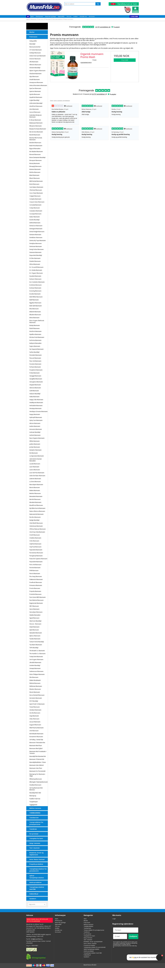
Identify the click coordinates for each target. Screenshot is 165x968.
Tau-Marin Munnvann (35, 645)
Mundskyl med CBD (35, 793)
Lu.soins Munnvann (35, 481)
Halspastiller (33, 41)
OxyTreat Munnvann (35, 547)
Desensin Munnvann (35, 252)
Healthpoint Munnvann (36, 402)
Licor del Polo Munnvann (36, 473)
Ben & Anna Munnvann (36, 132)
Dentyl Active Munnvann (36, 249)
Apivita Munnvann (34, 94)
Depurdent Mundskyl (35, 255)
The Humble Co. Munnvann (37, 653)
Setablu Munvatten (34, 615)
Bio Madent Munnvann (36, 151)
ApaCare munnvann (35, 88)
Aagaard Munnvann (35, 725)
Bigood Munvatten (34, 148)
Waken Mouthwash (35, 680)
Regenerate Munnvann (36, 603)
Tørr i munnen (34, 848)
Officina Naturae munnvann (37, 529)
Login (114, 919)
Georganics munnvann (36, 382)
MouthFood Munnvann (36, 505)
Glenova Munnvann (35, 388)
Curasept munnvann (35, 214)
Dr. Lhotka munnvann (35, 270)
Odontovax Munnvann (36, 526)
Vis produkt (124, 60)
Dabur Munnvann (34, 217)
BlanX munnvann (34, 175)
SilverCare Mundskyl (35, 621)
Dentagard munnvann (35, 229)
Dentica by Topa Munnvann (37, 240)
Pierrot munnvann (34, 573)
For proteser (33, 834)
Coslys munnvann (34, 208)
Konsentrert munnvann (36, 737)
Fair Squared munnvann (36, 349)
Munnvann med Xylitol (35, 748)
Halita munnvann (34, 397)
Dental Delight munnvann (36, 231)
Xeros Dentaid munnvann (36, 695)
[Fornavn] (125, 930)
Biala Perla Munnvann (35, 145)
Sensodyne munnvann (35, 612)
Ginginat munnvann (35, 385)
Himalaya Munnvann (35, 408)
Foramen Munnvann (35, 364)
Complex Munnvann (35, 199)
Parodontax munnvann (36, 553)
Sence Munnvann (34, 609)
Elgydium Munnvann (35, 303)
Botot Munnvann (34, 184)
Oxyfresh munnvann (35, 544)
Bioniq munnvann (34, 163)
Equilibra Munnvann (35, 334)
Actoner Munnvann (35, 59)
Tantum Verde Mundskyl (36, 642)
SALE (31, 26)
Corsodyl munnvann (35, 205)
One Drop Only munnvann (37, 532)
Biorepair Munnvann (35, 160)
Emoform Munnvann (35, 331)
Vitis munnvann (33, 677)
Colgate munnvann (35, 196)
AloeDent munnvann (35, 73)
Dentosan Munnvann (35, 246)
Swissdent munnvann (35, 633)
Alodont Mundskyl (34, 68)
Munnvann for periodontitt (37, 771)
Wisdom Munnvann (35, 689)
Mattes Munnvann (34, 490)
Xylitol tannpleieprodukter (36, 877)
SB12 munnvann (34, 606)
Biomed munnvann (35, 154)
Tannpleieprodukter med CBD (36, 888)
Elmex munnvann (34, 318)
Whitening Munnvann (35, 779)
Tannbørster (34, 818)
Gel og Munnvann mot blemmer (36, 789)
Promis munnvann (34, 588)
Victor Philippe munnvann (37, 674)
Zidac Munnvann (34, 719)
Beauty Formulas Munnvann (37, 129)
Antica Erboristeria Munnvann (38, 85)
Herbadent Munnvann (35, 405)
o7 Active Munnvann (35, 50)
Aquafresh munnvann (35, 97)
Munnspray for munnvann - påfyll (37, 775)
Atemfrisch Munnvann (35, 106)
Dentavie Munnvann (35, 234)
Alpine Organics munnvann (37, 70)
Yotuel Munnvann (34, 707)
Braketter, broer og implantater (36, 854)
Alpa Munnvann (34, 76)
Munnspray (32, 796)
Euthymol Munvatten (35, 343)
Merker (32, 32)
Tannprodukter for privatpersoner (36, 823)
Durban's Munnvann (35, 279)
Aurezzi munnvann (34, 112)
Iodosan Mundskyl (34, 432)
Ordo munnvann (34, 541)
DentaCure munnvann (35, 226)
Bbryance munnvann (35, 126)
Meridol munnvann (35, 499)
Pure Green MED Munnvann (37, 597)
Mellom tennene (35, 808)
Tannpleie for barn (36, 838)
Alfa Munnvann (33, 62)
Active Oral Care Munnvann (37, 56)
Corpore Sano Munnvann (36, 202)
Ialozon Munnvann (34, 423)
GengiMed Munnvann (35, 379)
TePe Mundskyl (33, 648)
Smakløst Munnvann (35, 785)
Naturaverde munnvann (36, 514)
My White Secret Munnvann (37, 508)
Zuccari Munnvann (34, 722)
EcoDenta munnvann (35, 285)
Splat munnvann (34, 630)
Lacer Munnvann (34, 467)
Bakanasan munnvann (35, 123)
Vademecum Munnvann (36, 671)
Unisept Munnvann (35, 668)
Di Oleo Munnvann (34, 258)
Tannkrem (33, 829)
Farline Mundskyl (34, 352)
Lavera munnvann (34, 470)
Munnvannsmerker (35, 47)
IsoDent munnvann (35, 435)
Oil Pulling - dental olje (36, 739)
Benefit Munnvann (34, 135)
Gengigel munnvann (35, 376)
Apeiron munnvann (35, 91)
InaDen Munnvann (34, 426)
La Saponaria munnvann (36, 456)
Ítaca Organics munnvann (36, 438)
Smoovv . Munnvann (35, 624)
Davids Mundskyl (34, 220)
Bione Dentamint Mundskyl (37, 157)
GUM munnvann (34, 391)
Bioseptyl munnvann (35, 166)
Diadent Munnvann (35, 261)
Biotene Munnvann (35, 169)
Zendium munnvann (35, 710)
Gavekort (32, 899)
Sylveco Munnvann (34, 636)
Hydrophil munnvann (35, 417)
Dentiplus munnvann (35, 243)
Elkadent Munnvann (35, 315)
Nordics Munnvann (35, 517)
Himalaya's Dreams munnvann (38, 411)
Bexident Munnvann (35, 143)
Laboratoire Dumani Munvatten (35, 460)
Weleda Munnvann (34, 683)
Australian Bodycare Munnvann (35, 116)
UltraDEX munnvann (35, 662)
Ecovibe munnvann (35, 294)
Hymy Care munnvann (35, 420)
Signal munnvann (34, 618)
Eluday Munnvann (34, 325)
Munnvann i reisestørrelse (37, 742)
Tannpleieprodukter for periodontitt (38, 870)
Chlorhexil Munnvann (35, 190)
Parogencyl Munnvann (36, 556)
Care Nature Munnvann (36, 187)
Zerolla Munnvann (34, 713)
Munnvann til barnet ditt (36, 759)
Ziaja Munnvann (34, 716)
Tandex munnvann (34, 639)
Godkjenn (133, 936)
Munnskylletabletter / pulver (37, 762)
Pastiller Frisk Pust (34, 799)
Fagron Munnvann (34, 346)
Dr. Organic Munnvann (36, 273)
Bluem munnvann (34, 178)
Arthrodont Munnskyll (35, 103)
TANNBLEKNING (34, 813)
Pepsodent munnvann (35, 562)
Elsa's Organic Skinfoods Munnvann (36, 321)
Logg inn (134, 16)
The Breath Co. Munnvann (37, 651)
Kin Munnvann (33, 453)
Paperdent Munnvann (35, 550)
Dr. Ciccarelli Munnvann (36, 267)
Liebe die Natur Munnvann (37, 476)
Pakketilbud (33, 894)
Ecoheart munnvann (35, 288)
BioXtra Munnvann (34, 172)
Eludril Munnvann (34, 328)
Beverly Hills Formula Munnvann (35, 139)
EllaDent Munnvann (35, 312)
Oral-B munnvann (34, 535)
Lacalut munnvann (34, 464)
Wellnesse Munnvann (35, 686)
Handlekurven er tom (124, 4)
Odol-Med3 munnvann (36, 523)
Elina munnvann (34, 309)
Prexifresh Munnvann (35, 582)
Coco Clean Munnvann (36, 193)
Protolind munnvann (35, 594)
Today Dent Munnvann (36, 656)
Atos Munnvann (34, 109)
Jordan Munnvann (34, 447)
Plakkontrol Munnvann (36, 579)
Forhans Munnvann (35, 367)
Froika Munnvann (34, 373)
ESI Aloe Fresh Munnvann (36, 337)
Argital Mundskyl (34, 100)
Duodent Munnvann (35, 276)
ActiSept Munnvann (35, 53)
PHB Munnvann (33, 570)
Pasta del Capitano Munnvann (38, 559)
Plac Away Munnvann (35, 576)
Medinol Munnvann (35, 493)
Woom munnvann (34, 692)
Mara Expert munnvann (36, 484)
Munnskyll (32, 44)
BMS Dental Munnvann (36, 181)
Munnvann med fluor (35, 745)
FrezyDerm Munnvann (35, 370)
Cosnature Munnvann (35, 211)
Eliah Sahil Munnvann (35, 306)
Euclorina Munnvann (35, 340)
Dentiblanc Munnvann (35, 237)
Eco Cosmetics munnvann (37, 282)
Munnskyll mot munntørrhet (37, 756)
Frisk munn (33, 37)
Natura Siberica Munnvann (37, 511)
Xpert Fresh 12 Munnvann (37, 704)
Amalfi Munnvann (34, 79)
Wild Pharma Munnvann (36, 728)
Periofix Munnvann (34, 567)
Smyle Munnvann (34, 627)
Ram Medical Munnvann (36, 600)
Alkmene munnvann (35, 65)
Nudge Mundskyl (34, 520)
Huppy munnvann (34, 414)
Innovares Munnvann (35, 429)
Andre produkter (35, 882)
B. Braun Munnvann (35, 120)
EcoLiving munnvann (35, 291)
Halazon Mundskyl (34, 394)
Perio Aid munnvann (35, 565)
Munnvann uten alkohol (36, 765)
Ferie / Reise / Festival (36, 859)
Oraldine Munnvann (35, 538)
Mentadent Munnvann (35, 496)
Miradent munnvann (35, 502)
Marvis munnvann (34, 487)
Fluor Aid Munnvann (35, 361)
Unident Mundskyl (34, 665)
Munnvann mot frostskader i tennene (37, 752)
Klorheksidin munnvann (36, 734)
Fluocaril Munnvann (35, 358)
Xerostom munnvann (35, 698)
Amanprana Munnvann (36, 82)
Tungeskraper (33, 802)
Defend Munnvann (34, 223)
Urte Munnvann (34, 731)
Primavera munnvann (35, 585)
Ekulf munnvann (34, 300)
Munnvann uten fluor (35, 768)
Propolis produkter (36, 864)
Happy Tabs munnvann (36, 399)
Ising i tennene (34, 843)
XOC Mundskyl (33, 701)
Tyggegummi (33, 805)
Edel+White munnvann (36, 297)
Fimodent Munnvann (35, 355)
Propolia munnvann (35, 591)
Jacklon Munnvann (34, 444)
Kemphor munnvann (35, 450)
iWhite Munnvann (34, 441)
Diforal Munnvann (34, 264)
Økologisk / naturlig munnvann (38, 782)
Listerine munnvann (35, 478)
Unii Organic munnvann (36, 659)
